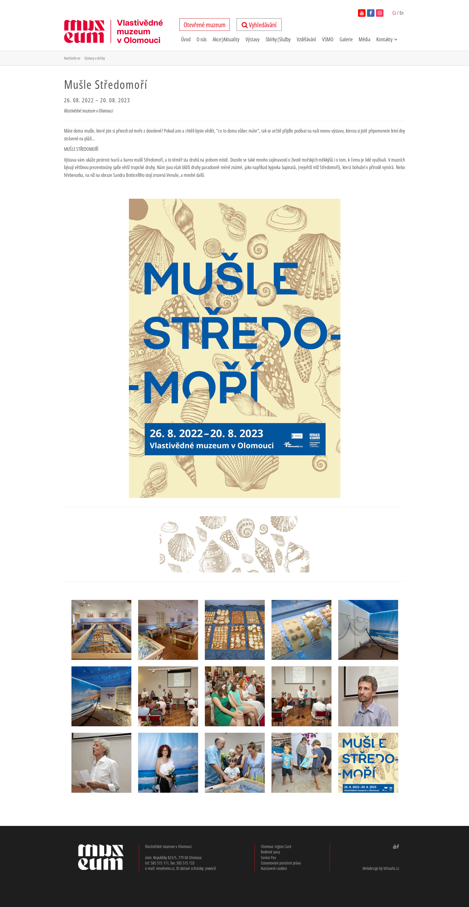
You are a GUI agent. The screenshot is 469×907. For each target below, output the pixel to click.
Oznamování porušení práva (281, 863)
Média (364, 39)
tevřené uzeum (205, 24)
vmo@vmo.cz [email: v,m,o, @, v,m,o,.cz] (165, 868)
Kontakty (387, 39)
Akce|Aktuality (226, 39)
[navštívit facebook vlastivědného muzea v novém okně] (370, 13)
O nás (202, 39)
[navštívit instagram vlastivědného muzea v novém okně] (379, 13)
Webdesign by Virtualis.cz (381, 868)
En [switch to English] (401, 13)
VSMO (328, 39)
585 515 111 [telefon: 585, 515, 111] (160, 863)
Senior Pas (268, 857)
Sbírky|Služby (278, 39)
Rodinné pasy (270, 852)
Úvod (186, 39)
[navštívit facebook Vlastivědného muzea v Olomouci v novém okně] (398, 846)
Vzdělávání (306, 39)
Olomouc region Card (276, 846)
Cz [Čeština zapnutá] (394, 13)
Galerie (346, 39)
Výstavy (253, 39)
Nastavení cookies (274, 868)
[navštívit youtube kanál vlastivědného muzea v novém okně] (362, 13)
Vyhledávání (259, 24)
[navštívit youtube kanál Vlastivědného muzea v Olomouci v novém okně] (395, 846)
